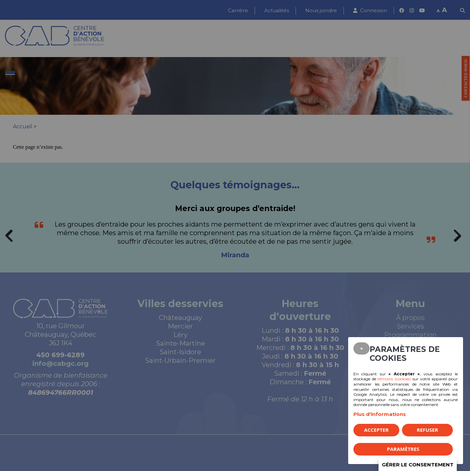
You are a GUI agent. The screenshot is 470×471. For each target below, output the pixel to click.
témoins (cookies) (394, 378)
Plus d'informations (379, 414)
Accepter (376, 429)
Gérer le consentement (417, 464)
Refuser (427, 429)
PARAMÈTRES (403, 449)
